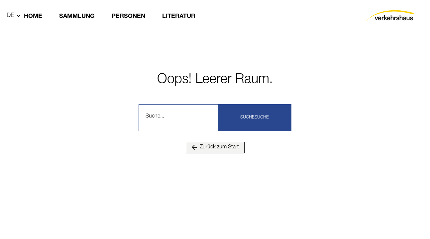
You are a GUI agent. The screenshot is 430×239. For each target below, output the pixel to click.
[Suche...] (180, 118)
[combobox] (180, 118)
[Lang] (14, 17)
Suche (247, 118)
